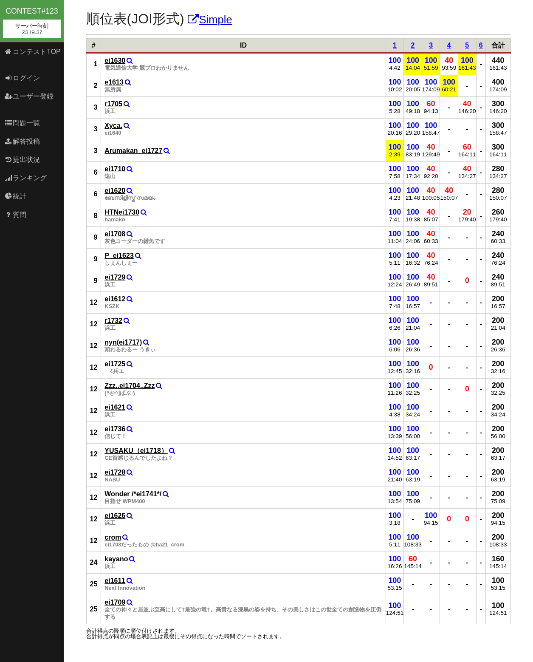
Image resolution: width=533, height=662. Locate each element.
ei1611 (114, 580)
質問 (15, 214)
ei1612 (114, 299)
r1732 (113, 320)
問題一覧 (22, 123)
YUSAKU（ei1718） (136, 450)
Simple (210, 19)
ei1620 (114, 190)
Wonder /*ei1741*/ (132, 494)
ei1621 (114, 407)
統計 (15, 196)
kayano (116, 559)
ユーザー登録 (29, 96)
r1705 (113, 104)
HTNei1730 (121, 212)
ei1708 (114, 234)
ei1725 (114, 364)
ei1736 (114, 429)
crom (112, 537)
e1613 (114, 82)
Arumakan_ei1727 (133, 150)
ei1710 (114, 169)
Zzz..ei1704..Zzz (129, 385)
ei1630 (114, 60)
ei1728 (114, 472)
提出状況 (22, 159)
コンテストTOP (32, 51)
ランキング (25, 177)
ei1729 (114, 277)
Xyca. (113, 125)
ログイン (22, 78)
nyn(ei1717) (123, 342)
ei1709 (114, 602)
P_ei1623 (119, 255)
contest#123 (32, 22)
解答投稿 (22, 141)
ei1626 (114, 515)
